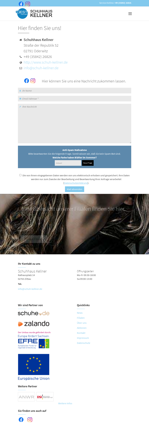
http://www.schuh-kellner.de (46, 62)
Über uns (82, 322)
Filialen (81, 317)
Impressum (83, 337)
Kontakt (81, 332)
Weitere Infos (65, 403)
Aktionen (82, 327)
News (80, 312)
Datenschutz (83, 342)
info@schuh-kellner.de (41, 67)
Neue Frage (87, 163)
